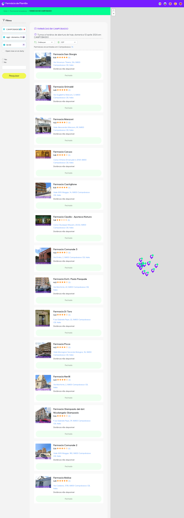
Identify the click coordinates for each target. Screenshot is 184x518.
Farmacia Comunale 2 (65, 445)
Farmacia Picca (61, 344)
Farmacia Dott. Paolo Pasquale (70, 279)
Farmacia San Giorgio (65, 54)
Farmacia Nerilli (61, 376)
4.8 (54, 90)
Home (5, 11)
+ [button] (113, 10)
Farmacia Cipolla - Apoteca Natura (72, 217)
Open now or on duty (15, 51)
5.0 (54, 58)
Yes (5, 59)
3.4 (54, 416)
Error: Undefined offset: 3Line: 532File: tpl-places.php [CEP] (68, 42)
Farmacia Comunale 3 (65, 249)
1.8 (54, 220)
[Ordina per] (45, 42)
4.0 (55, 380)
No (5, 62)
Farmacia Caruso (62, 152)
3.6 (54, 449)
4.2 (54, 123)
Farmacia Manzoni (63, 119)
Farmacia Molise (62, 478)
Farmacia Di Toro (62, 311)
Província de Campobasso (18, 11)
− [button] (113, 14)
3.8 (54, 155)
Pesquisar (14, 76)
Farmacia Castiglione (65, 184)
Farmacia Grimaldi (63, 87)
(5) (69, 58)
